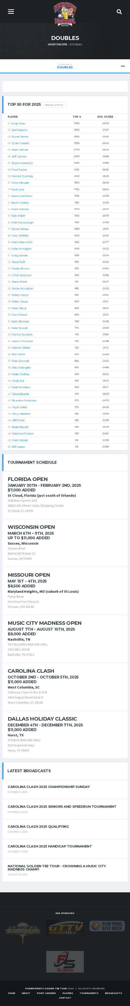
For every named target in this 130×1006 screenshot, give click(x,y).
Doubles (65, 66)
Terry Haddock (21, 413)
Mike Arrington (22, 248)
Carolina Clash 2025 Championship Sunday (49, 787)
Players (68, 993)
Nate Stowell (20, 328)
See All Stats (54, 105)
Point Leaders (46, 993)
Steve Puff (18, 262)
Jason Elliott (19, 281)
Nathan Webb (21, 347)
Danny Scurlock (22, 334)
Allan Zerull (19, 308)
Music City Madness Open (45, 623)
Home (11, 993)
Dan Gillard (19, 314)
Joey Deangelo (21, 367)
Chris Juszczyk (22, 275)
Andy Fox (18, 380)
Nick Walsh (18, 215)
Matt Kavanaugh (22, 222)
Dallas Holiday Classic (42, 719)
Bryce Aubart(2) (22, 163)
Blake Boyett (20, 427)
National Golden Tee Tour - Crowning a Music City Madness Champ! (57, 867)
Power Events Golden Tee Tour (46, 988)
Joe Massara (19, 130)
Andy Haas (18, 123)
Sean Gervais (20, 149)
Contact (65, 997)
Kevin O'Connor (22, 341)
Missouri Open (29, 575)
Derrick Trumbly (22, 176)
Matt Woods (20, 440)
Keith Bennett (20, 321)
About (26, 993)
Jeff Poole (18, 420)
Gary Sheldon (20, 235)
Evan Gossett (20, 143)
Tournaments (89, 993)
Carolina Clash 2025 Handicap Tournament (50, 846)
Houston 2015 (57, 44)
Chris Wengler (20, 182)
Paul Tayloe (19, 169)
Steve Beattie (20, 394)
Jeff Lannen (19, 156)
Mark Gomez (20, 209)
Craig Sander (19, 255)
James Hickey (20, 229)
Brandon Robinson (24, 400)
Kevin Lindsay (20, 202)
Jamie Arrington (22, 288)
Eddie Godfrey (21, 374)
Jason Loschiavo (21, 196)
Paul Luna (17, 189)
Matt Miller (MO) (21, 242)
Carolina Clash (31, 671)
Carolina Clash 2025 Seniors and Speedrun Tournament (62, 807)
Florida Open (28, 479)
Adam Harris (20, 295)
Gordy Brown (20, 268)
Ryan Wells (20, 407)
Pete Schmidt (20, 361)
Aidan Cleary (20, 301)
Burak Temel (20, 136)
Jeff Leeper (18, 446)
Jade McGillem (21, 387)
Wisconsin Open (31, 527)
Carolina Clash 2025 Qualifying (38, 826)
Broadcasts (113, 993)
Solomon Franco (23, 433)
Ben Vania (18, 354)
